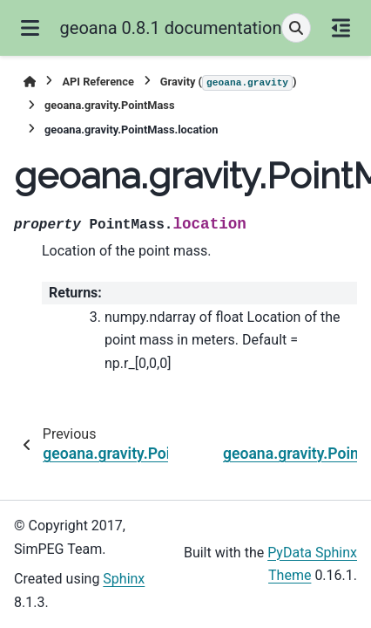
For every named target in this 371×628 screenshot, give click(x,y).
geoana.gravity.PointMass (109, 105)
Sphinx (124, 578)
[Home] (30, 81)
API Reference (97, 81)
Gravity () (228, 83)
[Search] (296, 28)
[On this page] (341, 28)
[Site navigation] (30, 28)
